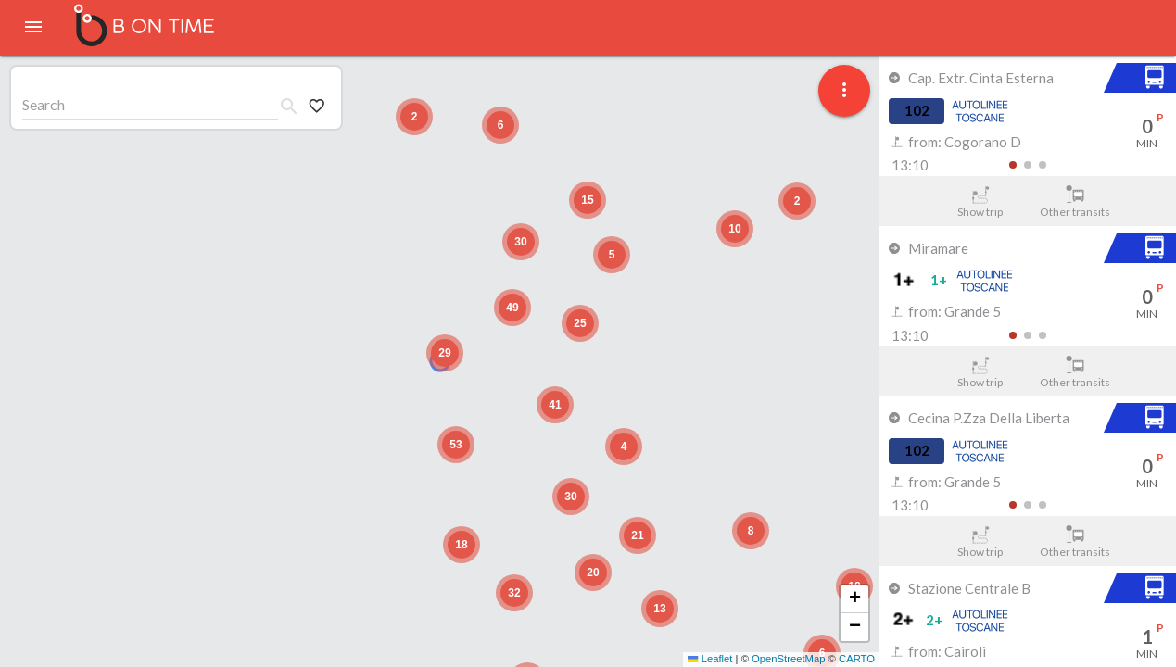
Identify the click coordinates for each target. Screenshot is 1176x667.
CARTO (857, 658)
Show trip (980, 202)
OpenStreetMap (788, 658)
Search (43, 104)
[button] (444, 352)
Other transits (1075, 202)
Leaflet (710, 658)
